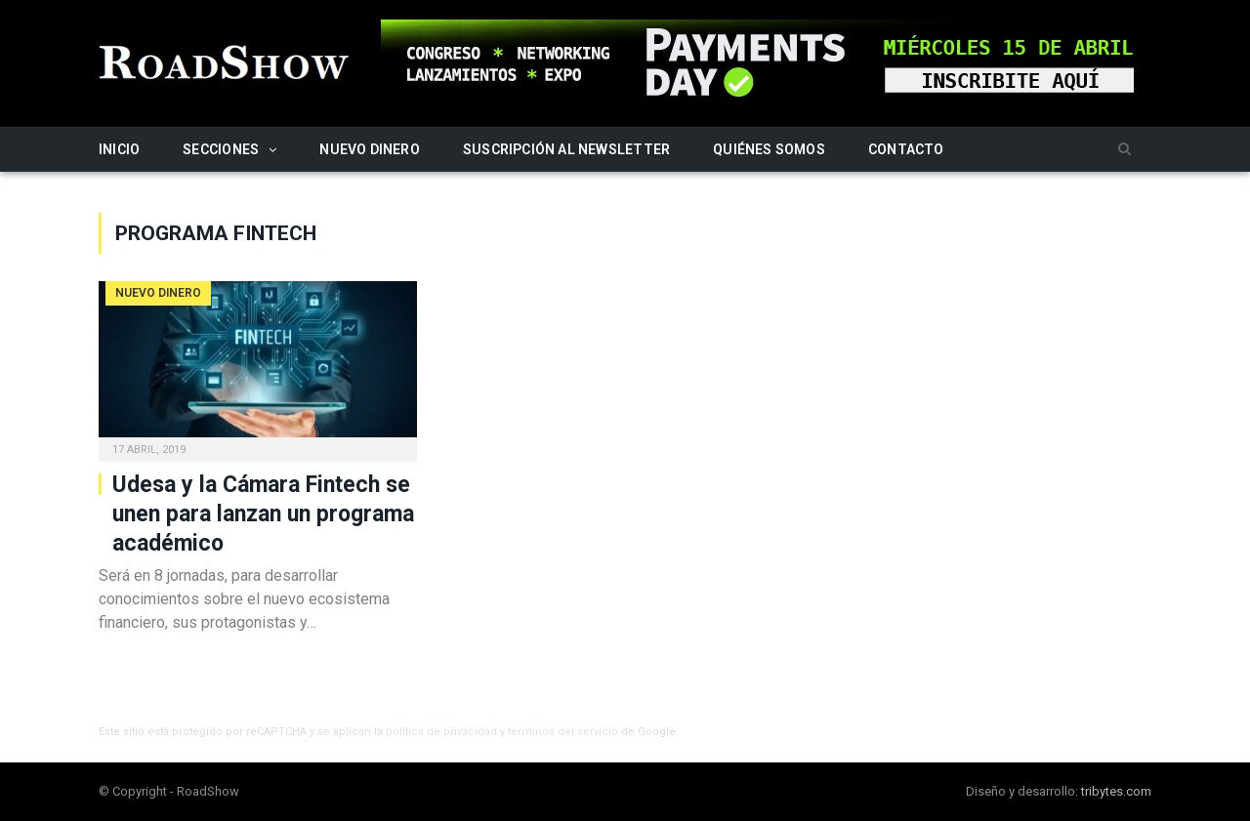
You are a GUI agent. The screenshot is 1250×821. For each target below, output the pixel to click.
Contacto (906, 149)
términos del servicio (563, 731)
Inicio (119, 149)
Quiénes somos (769, 149)
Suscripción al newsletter (566, 149)
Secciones (221, 149)
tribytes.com (1116, 791)
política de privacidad (441, 731)
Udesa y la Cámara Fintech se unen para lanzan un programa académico (263, 514)
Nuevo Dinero (369, 149)
